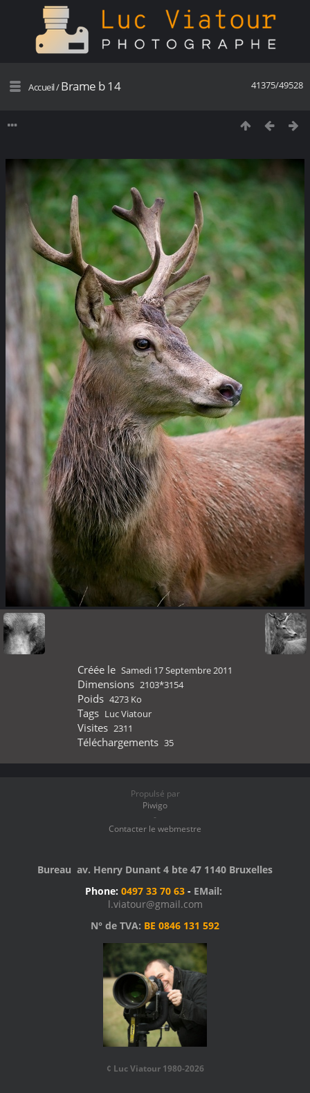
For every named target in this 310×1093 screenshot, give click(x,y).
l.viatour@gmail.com (155, 904)
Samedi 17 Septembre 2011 (176, 670)
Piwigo (155, 805)
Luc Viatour (128, 713)
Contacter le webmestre (155, 829)
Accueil (41, 87)
